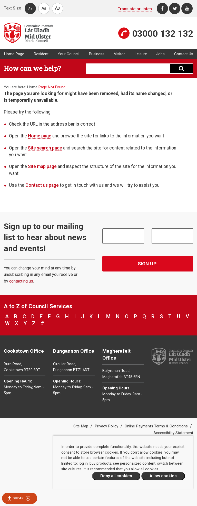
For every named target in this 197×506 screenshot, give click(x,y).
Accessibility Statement (173, 432)
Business (96, 54)
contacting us (21, 281)
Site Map (81, 426)
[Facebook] (162, 8)
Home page (39, 135)
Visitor (119, 54)
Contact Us (183, 54)
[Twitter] (174, 8)
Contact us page (42, 185)
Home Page (14, 54)
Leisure (140, 54)
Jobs (160, 54)
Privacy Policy (107, 426)
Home (32, 87)
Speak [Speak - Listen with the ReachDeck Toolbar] (18, 498)
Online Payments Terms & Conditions (157, 426)
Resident (41, 54)
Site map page (42, 166)
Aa (30, 8)
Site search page (45, 148)
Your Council (68, 54)
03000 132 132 (162, 33)
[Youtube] (187, 8)
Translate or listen (135, 8)
